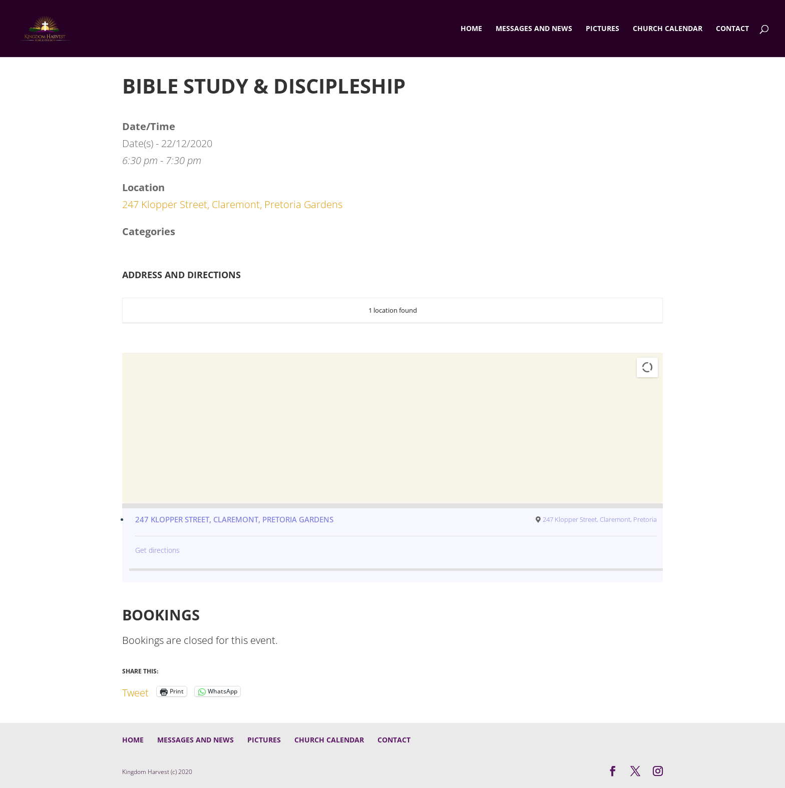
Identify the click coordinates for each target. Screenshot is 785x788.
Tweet (135, 690)
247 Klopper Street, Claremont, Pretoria (600, 519)
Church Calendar (667, 29)
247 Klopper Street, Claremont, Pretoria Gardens (232, 204)
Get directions (157, 550)
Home (471, 29)
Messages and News (534, 29)
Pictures (602, 29)
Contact (732, 29)
